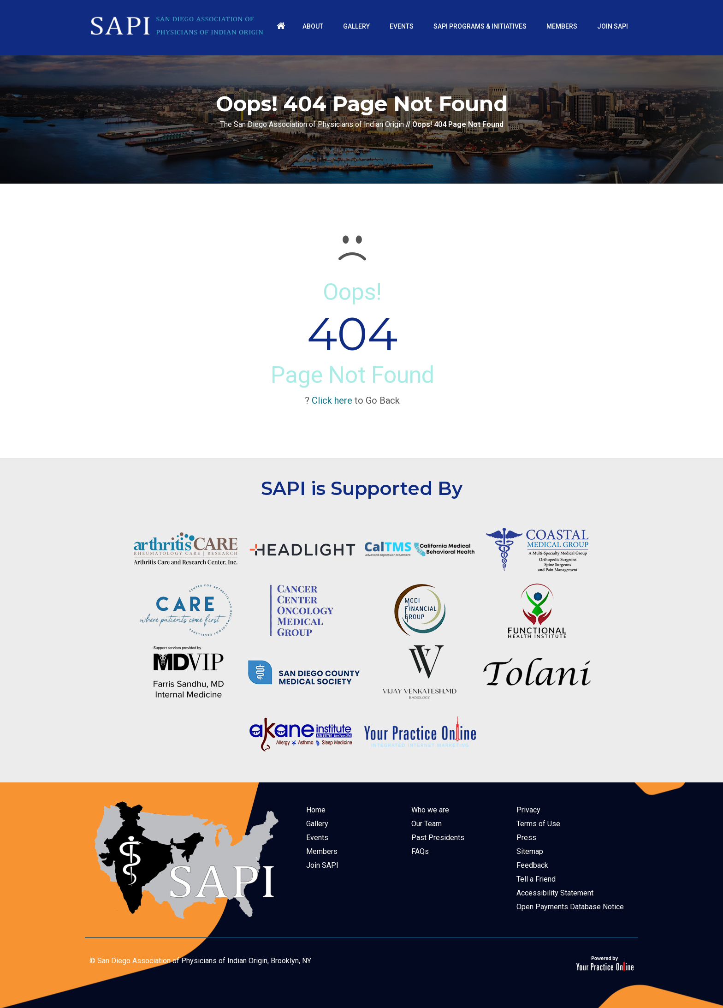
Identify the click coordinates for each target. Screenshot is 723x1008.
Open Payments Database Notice (570, 906)
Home (316, 809)
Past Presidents (437, 837)
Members (322, 851)
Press (526, 837)
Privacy (528, 809)
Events (317, 837)
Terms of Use (538, 823)
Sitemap (529, 851)
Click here (332, 400)
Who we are (430, 809)
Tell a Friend (536, 879)
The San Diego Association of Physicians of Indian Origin (312, 124)
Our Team (426, 823)
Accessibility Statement (554, 893)
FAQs (420, 851)
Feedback (532, 865)
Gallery (317, 823)
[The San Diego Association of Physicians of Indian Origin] (177, 26)
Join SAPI (322, 865)
